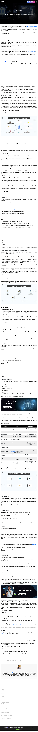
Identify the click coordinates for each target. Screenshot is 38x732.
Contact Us (2, 690)
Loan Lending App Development (6, 718)
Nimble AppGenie (12, 672)
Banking (17, 10)
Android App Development (5, 702)
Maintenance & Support (4, 708)
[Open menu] (36, 1)
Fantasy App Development (5, 719)
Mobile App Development (5, 700)
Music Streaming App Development (6, 715)
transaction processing (15, 209)
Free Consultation (30, 1)
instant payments (19, 336)
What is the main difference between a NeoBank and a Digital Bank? (15, 651)
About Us (2, 689)
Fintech (21, 10)
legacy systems (5, 535)
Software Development (4, 706)
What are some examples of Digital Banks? (11, 658)
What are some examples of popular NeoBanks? (12, 655)
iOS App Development (4, 703)
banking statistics (8, 61)
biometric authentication (23, 80)
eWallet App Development (5, 713)
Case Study (2, 693)
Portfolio (2, 696)
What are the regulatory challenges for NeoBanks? (12, 660)
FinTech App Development (5, 712)
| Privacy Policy (31, 727)
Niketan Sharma (12, 14)
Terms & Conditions (26, 727)
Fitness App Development (5, 716)
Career (2, 695)
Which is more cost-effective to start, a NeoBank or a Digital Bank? (15, 653)
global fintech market (31, 51)
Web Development (4, 705)
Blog (1, 692)
